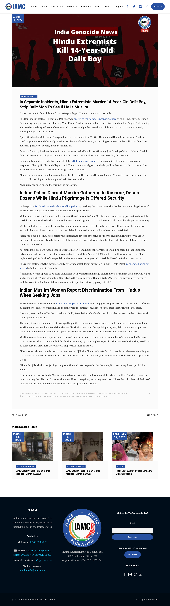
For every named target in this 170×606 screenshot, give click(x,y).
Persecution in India (97, 396)
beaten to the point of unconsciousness (95, 118)
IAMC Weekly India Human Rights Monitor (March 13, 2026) (33, 472)
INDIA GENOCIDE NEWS (74, 396)
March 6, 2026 (68, 436)
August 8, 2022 (18, 19)
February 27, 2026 (119, 435)
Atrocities (25, 393)
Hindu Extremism (42, 396)
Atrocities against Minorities (79, 393)
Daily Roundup (28, 96)
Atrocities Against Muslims (112, 393)
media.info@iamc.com (32, 569)
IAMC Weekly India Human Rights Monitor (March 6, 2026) (83, 472)
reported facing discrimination (73, 303)
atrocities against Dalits (46, 393)
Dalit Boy (27, 396)
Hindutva (57, 396)
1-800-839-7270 (38, 541)
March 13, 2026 (18, 436)
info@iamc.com (43, 560)
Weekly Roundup (25, 466)
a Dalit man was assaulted (85, 161)
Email (132, 523)
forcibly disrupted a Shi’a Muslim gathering (58, 206)
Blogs (120, 466)
